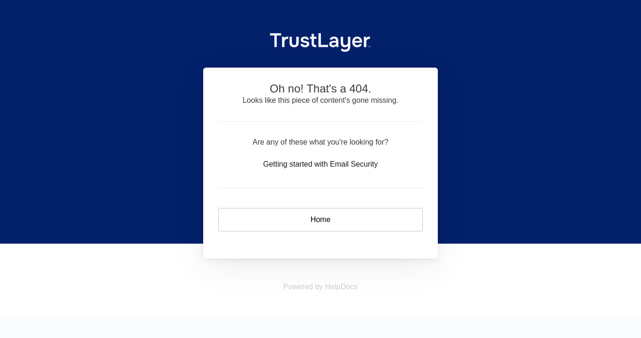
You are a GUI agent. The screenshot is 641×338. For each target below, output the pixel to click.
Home (321, 219)
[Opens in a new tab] (320, 287)
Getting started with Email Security (320, 164)
